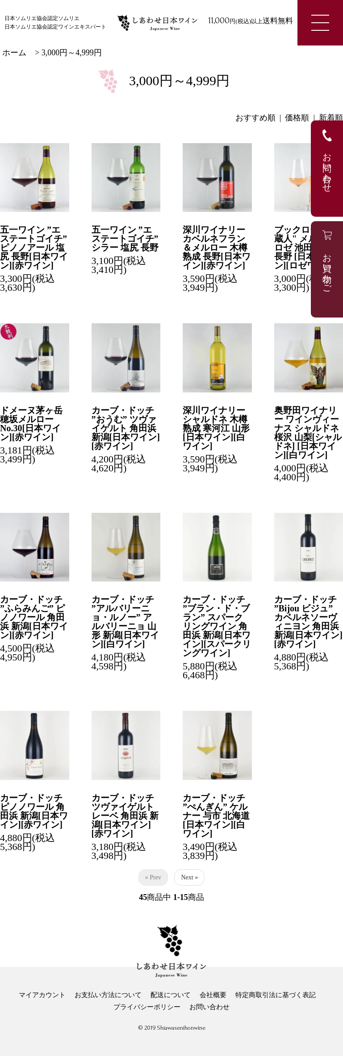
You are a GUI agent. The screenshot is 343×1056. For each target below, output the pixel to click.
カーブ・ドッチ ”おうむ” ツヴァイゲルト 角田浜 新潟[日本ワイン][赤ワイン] (126, 428)
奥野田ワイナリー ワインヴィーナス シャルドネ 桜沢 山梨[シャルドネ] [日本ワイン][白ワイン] (308, 432)
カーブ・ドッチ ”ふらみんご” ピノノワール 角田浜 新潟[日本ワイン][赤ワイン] (34, 617)
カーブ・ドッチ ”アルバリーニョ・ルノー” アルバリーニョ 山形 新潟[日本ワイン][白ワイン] (125, 621)
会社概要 (213, 994)
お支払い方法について (108, 994)
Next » (189, 877)
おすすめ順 (255, 117)
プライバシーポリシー (146, 1007)
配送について (171, 994)
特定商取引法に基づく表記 (275, 994)
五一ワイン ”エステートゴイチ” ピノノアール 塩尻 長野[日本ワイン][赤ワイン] (34, 247)
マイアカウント (42, 994)
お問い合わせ (209, 1007)
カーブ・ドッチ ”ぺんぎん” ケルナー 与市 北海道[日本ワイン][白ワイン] (216, 815)
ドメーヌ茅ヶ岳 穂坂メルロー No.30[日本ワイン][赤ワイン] (31, 423)
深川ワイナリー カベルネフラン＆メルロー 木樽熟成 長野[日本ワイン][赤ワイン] (217, 247)
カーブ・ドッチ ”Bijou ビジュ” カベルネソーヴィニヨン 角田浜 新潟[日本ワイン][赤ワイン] (308, 621)
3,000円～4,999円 (72, 52)
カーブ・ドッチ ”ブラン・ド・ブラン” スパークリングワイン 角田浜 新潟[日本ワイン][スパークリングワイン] (217, 626)
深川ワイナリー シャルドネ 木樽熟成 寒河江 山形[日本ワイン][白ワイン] (216, 428)
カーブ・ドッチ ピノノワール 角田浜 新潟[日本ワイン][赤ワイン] (34, 811)
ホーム (14, 52)
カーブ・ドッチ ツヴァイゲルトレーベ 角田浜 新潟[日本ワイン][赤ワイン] (125, 815)
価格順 (297, 117)
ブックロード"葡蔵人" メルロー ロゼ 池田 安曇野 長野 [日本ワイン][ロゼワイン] (308, 247)
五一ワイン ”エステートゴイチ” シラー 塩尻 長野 (125, 238)
